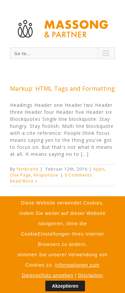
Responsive (46, 175)
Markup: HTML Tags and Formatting (62, 88)
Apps (99, 169)
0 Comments (78, 175)
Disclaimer (90, 276)
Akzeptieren (65, 287)
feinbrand (27, 169)
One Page (20, 175)
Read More (22, 181)
